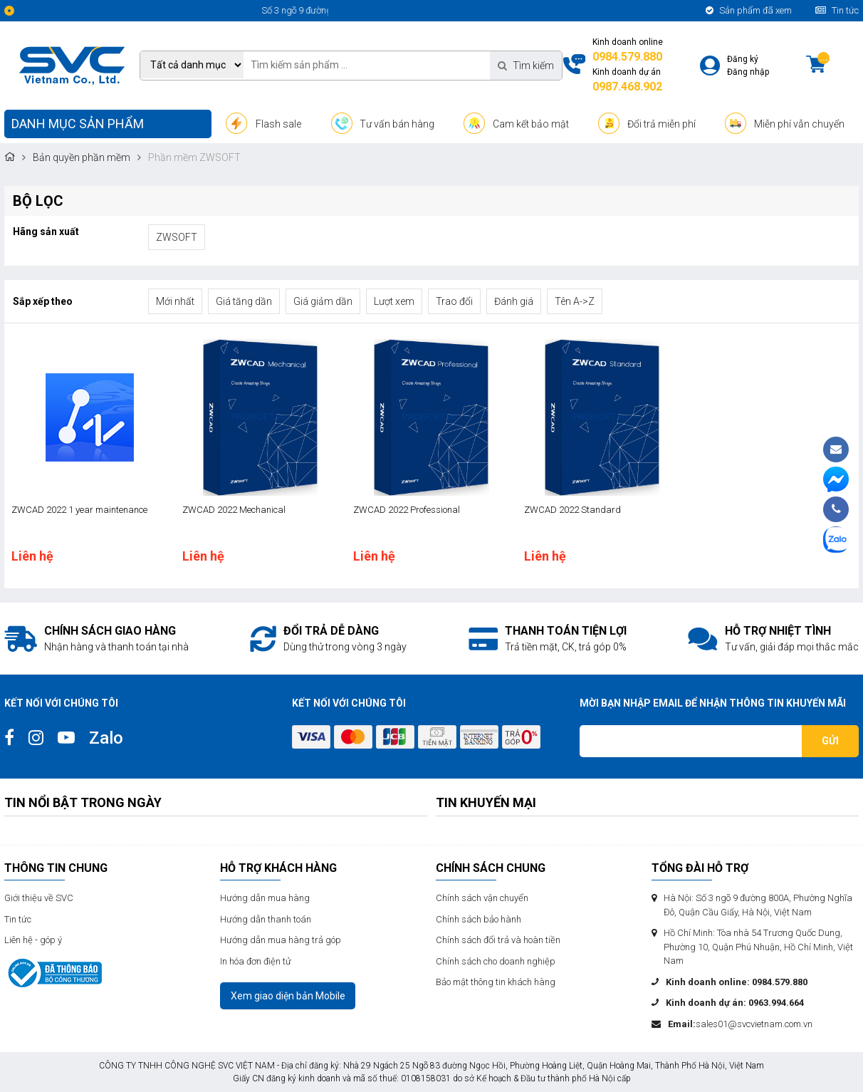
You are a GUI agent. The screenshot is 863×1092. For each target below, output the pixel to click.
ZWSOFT (176, 237)
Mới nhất (175, 301)
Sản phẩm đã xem (749, 10)
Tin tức (837, 10)
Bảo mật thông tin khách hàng (495, 982)
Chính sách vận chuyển (482, 898)
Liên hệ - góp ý (33, 940)
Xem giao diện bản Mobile (288, 996)
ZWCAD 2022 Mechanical (234, 509)
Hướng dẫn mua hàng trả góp (280, 940)
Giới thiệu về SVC (38, 898)
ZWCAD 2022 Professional (406, 509)
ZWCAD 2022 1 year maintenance (79, 509)
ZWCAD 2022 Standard (572, 509)
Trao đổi (454, 301)
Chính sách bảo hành (478, 919)
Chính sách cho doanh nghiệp (495, 961)
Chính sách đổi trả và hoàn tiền (498, 940)
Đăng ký (742, 59)
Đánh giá (513, 301)
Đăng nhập (748, 72)
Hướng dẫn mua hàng (265, 898)
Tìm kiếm (526, 65)
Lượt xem (394, 301)
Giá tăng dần (244, 301)
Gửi (830, 741)
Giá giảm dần (322, 301)
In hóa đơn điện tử (255, 961)
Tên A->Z (575, 301)
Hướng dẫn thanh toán (265, 919)
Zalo (106, 738)
